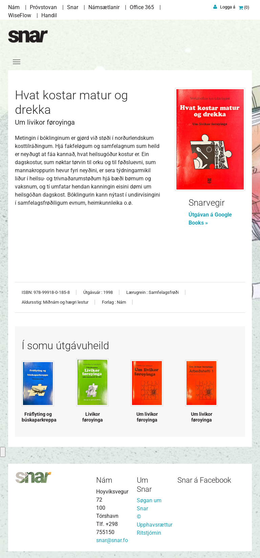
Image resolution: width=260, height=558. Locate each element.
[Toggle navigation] (16, 62)
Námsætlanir (104, 7)
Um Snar (144, 484)
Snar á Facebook (204, 480)
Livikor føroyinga (92, 417)
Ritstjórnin (149, 533)
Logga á (227, 6)
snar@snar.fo (112, 540)
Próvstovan (43, 7)
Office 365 (142, 7)
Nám (14, 7)
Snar (72, 7)
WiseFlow (19, 15)
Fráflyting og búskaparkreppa (39, 417)
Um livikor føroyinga (147, 417)
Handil (49, 15)
